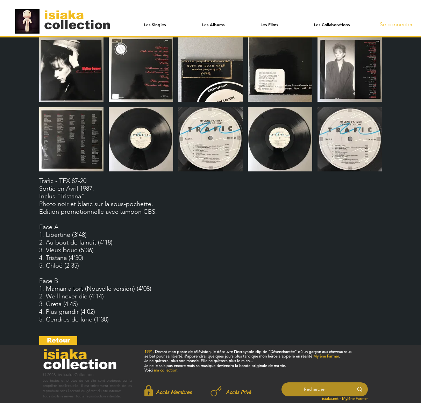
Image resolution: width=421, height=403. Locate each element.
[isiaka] (68, 14)
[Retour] (58, 340)
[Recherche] (314, 389)
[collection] (77, 24)
